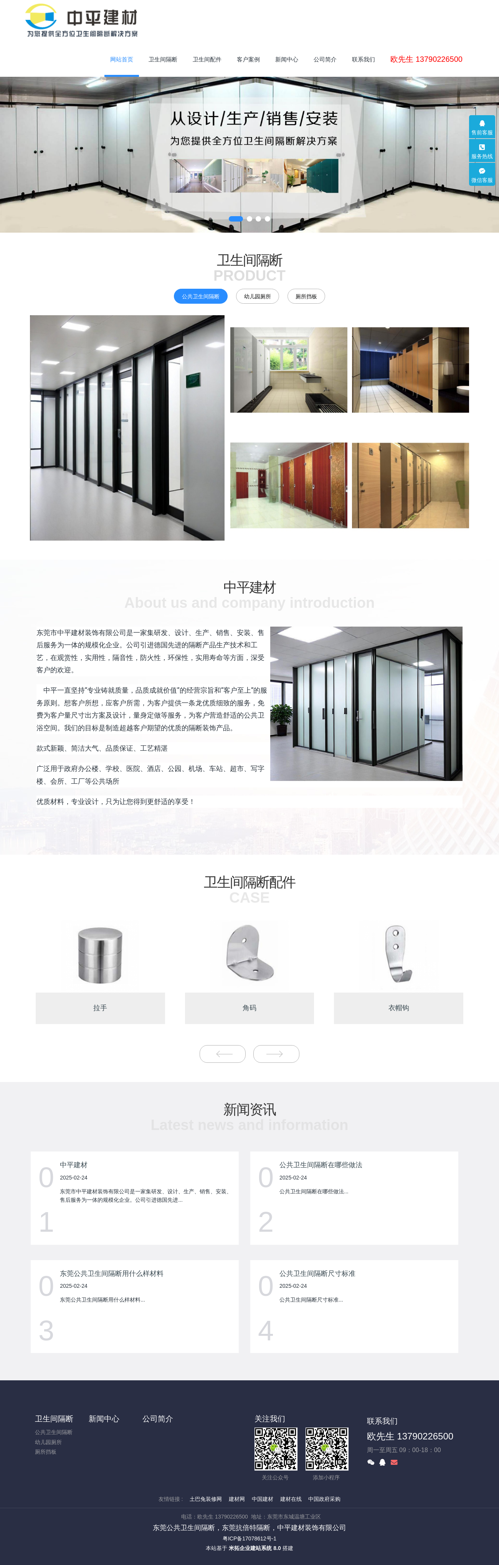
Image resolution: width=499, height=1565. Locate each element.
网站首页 (121, 59)
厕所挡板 (306, 296)
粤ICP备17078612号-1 (249, 1538)
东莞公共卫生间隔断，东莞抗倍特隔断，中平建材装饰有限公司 (249, 1528)
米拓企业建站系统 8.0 (255, 1548)
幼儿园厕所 (257, 296)
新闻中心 (104, 1418)
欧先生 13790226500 (410, 1436)
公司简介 (157, 1418)
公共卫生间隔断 (201, 296)
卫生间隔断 (54, 1418)
